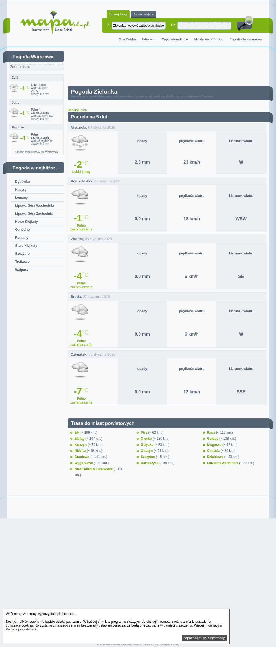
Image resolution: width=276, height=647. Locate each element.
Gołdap (213, 439)
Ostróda (214, 451)
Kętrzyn (81, 445)
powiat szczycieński (148, 96)
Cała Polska (127, 39)
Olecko (147, 439)
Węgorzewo (84, 463)
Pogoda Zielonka (94, 91)
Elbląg (80, 439)
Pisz (144, 432)
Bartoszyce (150, 463)
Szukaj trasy (118, 14)
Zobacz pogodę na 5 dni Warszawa (36, 151)
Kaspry (20, 190)
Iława (211, 432)
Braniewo (82, 457)
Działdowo (215, 457)
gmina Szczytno (173, 96)
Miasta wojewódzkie (208, 39)
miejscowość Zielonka (199, 96)
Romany (21, 238)
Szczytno (22, 254)
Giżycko (147, 445)
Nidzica (81, 451)
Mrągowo (214, 445)
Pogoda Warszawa (33, 56)
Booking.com (77, 110)
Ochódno (22, 230)
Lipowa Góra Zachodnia (34, 214)
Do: (173, 25)
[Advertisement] (90, 68)
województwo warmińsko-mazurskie (111, 96)
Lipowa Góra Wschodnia (34, 206)
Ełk (77, 432)
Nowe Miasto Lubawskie (94, 469)
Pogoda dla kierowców (245, 39)
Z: (108, 25)
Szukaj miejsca (143, 14)
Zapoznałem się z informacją (204, 638)
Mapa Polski (78, 96)
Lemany (21, 198)
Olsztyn (147, 451)
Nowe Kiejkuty (26, 222)
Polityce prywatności (21, 629)
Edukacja (148, 39)
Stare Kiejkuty (26, 246)
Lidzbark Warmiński (223, 463)
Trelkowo (22, 262)
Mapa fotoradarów (175, 39)
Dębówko (22, 182)
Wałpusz (21, 270)
